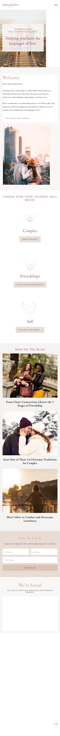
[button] (56, 4)
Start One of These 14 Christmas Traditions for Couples (30, 461)
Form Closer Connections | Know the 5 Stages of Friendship (30, 403)
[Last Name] (44, 552)
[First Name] (16, 552)
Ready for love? (30, 239)
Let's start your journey (17, 118)
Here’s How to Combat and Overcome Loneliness (30, 518)
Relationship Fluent (11, 4)
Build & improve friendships (30, 284)
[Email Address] (30, 560)
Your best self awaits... (30, 330)
